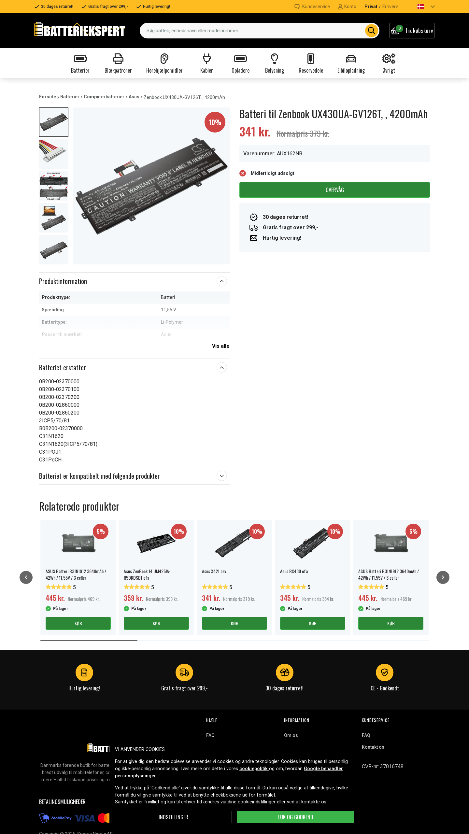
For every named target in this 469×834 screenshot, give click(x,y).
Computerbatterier (104, 96)
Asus (134, 96)
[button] (420, 6)
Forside (47, 96)
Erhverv (390, 6)
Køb (78, 623)
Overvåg (335, 190)
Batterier (69, 96)
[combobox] (259, 30)
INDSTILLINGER (173, 817)
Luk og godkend (295, 817)
